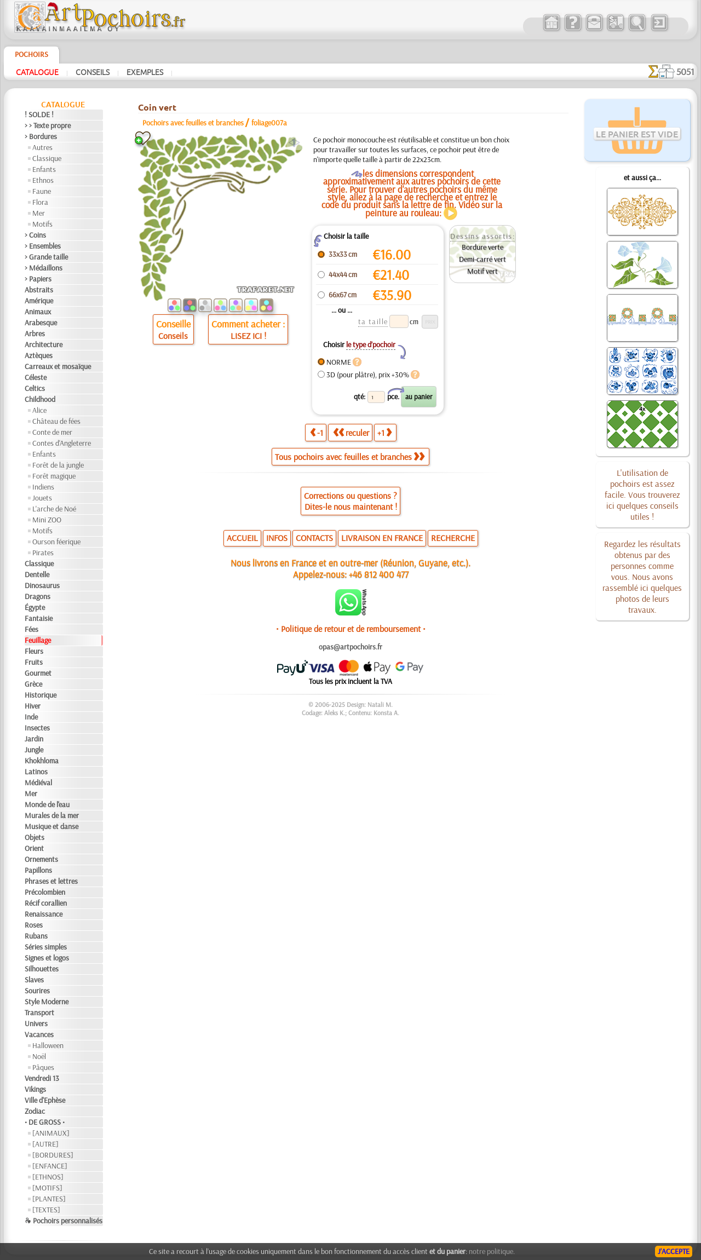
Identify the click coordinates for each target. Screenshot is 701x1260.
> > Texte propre (48, 125)
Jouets (42, 498)
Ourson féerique (56, 541)
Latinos (36, 771)
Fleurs (34, 651)
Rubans (36, 936)
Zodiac (35, 1111)
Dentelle (37, 574)
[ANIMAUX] (51, 1133)
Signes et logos (47, 958)
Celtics (35, 388)
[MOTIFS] (47, 1188)
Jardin (34, 739)
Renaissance (43, 914)
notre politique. (492, 1251)
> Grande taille (46, 257)
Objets (34, 837)
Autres (42, 147)
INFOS (277, 537)
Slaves (34, 980)
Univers (36, 1023)
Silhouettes (42, 969)
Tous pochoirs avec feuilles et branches (349, 456)
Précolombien (45, 892)
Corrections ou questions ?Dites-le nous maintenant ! (350, 501)
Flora (40, 202)
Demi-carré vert (482, 259)
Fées (31, 629)
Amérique (39, 301)
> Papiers (38, 279)
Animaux (38, 312)
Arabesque (41, 322)
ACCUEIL (242, 537)
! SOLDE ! (39, 114)
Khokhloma (42, 761)
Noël (39, 1056)
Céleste (36, 377)
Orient (34, 848)
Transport (39, 1012)
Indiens (43, 487)
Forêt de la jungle (58, 465)
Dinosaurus (42, 585)
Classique (46, 158)
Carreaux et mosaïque (58, 366)
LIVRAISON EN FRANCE (382, 537)
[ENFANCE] (49, 1166)
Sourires (37, 991)
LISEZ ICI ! (248, 335)
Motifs (42, 224)
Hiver (33, 706)
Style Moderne (46, 1001)
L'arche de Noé (54, 509)
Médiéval (38, 782)
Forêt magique (54, 476)
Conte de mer (52, 432)
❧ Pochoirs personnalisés (63, 1221)
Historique (40, 695)
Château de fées (56, 421)
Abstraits (39, 290)
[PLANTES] (49, 1199)
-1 (316, 432)
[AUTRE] (45, 1144)
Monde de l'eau (47, 804)
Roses (34, 925)
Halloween (48, 1045)
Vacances (39, 1034)
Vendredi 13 (42, 1078)
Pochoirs (31, 54)
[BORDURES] (52, 1155)
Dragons (37, 596)
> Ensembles (43, 246)
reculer (351, 432)
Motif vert (482, 271)
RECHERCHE (453, 537)
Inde (31, 717)
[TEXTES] (46, 1210)
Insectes (37, 728)
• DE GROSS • (45, 1122)
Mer (38, 213)
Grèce (33, 684)
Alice (39, 410)
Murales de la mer (52, 815)
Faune (41, 191)
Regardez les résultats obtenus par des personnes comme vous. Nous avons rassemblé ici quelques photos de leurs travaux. (642, 576)
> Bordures (41, 136)
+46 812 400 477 (379, 574)
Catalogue (37, 71)
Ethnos (43, 180)
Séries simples (46, 947)
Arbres (35, 333)
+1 (384, 432)
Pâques (43, 1067)
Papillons (38, 870)
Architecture (43, 344)
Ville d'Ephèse (45, 1100)
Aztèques (39, 355)
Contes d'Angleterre (61, 443)
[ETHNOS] (48, 1177)
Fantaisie (39, 618)
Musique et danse (51, 826)
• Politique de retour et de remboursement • (351, 628)
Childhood (40, 399)
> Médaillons (43, 268)
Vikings (35, 1089)
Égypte (35, 607)
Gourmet (38, 673)
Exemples (145, 71)
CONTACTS (314, 537)
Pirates (43, 552)
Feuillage (38, 640)
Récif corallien (46, 903)
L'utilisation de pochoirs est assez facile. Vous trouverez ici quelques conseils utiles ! (642, 494)
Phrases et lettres (51, 881)
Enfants (44, 169)
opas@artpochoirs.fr (350, 647)
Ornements (41, 859)
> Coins (35, 235)
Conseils (93, 71)
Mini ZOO (46, 520)
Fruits (34, 662)
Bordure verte (482, 247)
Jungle (34, 750)
